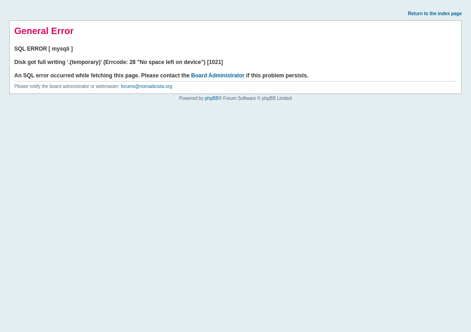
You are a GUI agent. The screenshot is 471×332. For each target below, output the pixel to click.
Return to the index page (435, 13)
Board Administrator (218, 75)
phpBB (211, 98)
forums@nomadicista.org (146, 86)
